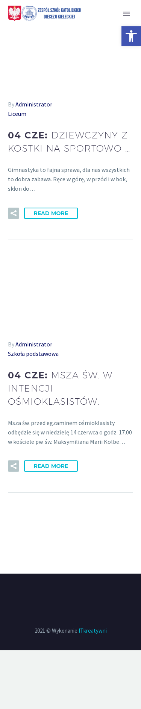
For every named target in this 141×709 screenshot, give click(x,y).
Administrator (33, 104)
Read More (51, 213)
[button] (131, 36)
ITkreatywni (93, 630)
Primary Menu (126, 14)
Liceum (17, 113)
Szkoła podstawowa (33, 353)
